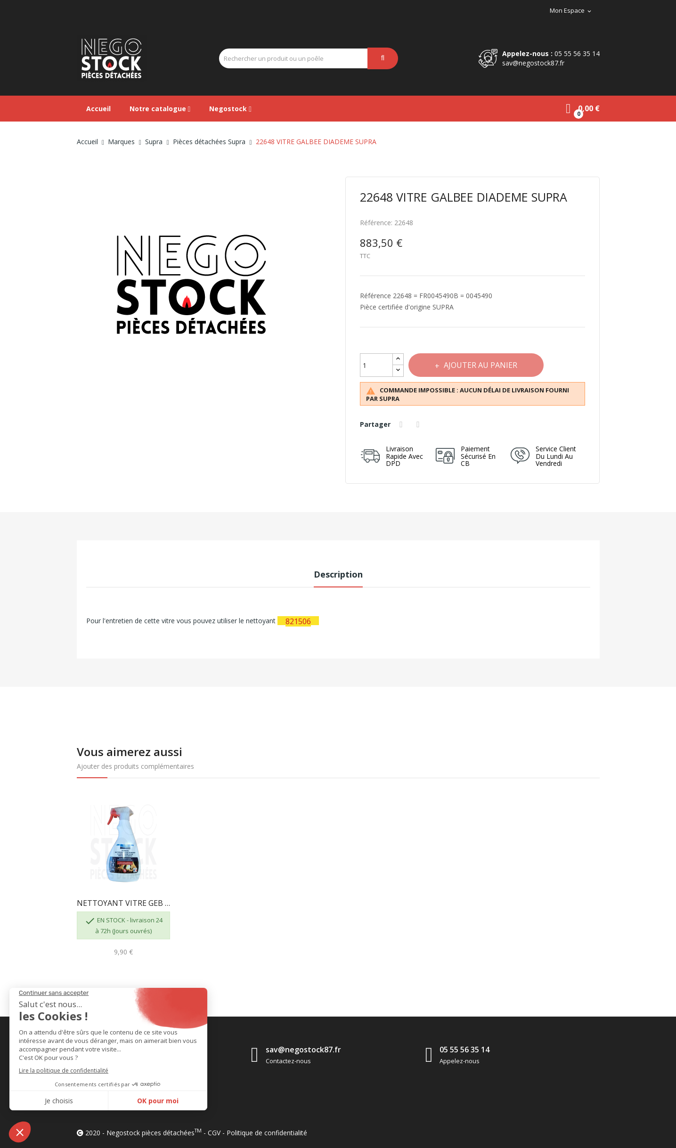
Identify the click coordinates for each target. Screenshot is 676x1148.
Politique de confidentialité (267, 1132)
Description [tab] (338, 574)
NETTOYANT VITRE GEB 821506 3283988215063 (123, 903)
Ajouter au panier (481, 365)
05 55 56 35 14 (577, 53)
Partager (402, 424)
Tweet (419, 424)
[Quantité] (376, 365)
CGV (214, 1132)
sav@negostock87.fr (533, 62)
